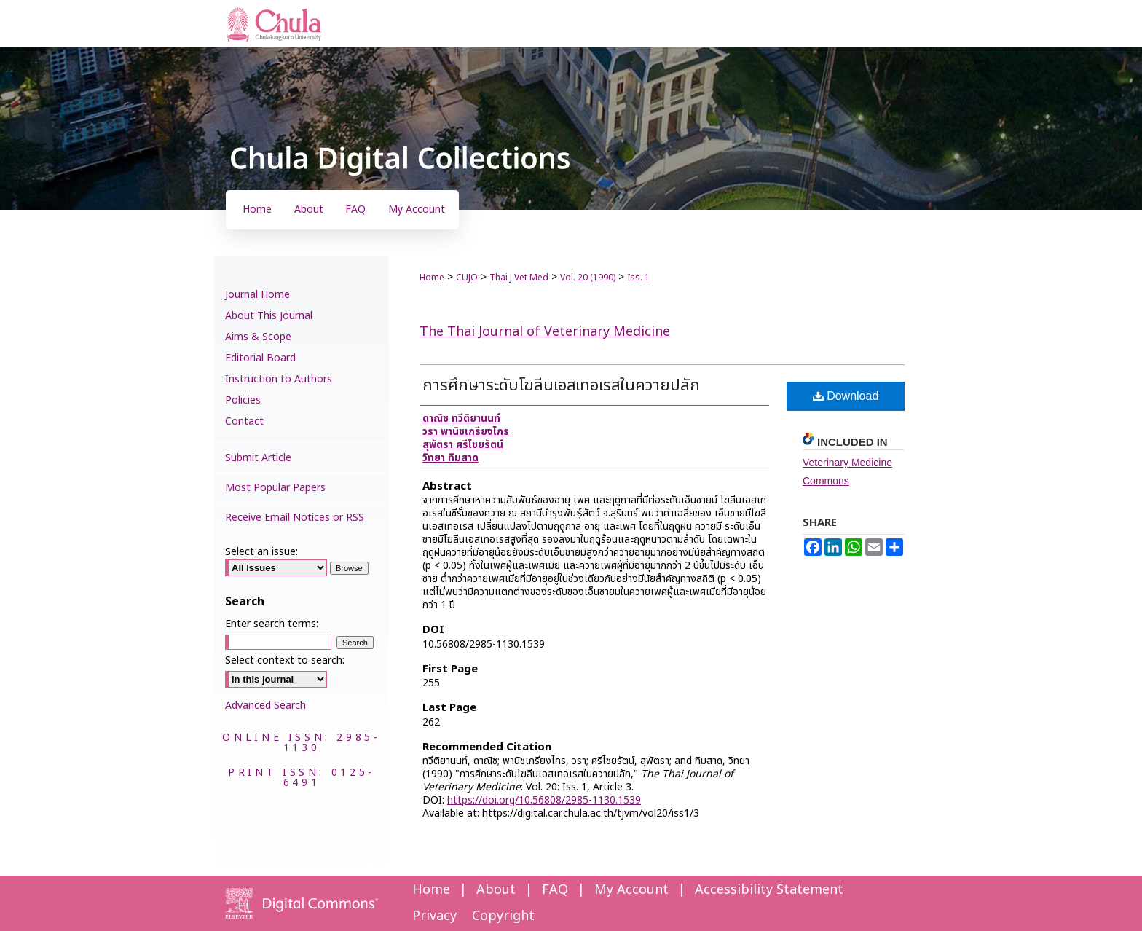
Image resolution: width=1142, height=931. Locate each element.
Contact (244, 421)
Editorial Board (260, 358)
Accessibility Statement (769, 890)
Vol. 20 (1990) (587, 277)
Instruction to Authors (278, 379)
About (496, 890)
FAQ (555, 890)
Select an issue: (261, 551)
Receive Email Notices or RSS (294, 517)
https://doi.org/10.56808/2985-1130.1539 (544, 800)
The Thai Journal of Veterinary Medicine (545, 332)
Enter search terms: (271, 624)
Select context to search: (284, 660)
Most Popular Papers (275, 487)
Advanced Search (265, 705)
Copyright (503, 916)
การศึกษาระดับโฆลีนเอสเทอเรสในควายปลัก (561, 386)
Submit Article (258, 458)
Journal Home (257, 294)
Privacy (434, 916)
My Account (631, 890)
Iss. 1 (638, 277)
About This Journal (268, 315)
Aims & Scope (258, 337)
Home (432, 277)
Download (846, 396)
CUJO (467, 277)
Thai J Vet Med (518, 277)
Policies (243, 400)
